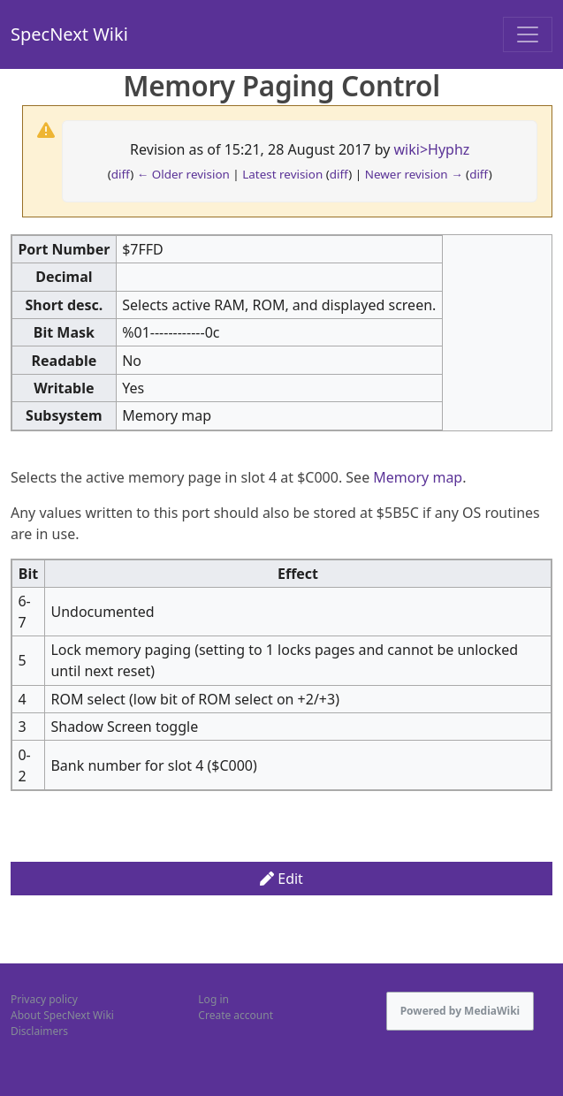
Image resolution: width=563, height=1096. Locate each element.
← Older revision (183, 174)
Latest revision (282, 174)
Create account (235, 1015)
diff (121, 174)
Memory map (417, 477)
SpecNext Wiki (69, 34)
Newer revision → (414, 174)
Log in (213, 999)
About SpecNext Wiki (62, 1015)
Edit (281, 878)
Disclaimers (39, 1031)
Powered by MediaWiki (460, 1010)
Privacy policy (44, 999)
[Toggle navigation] (527, 34)
